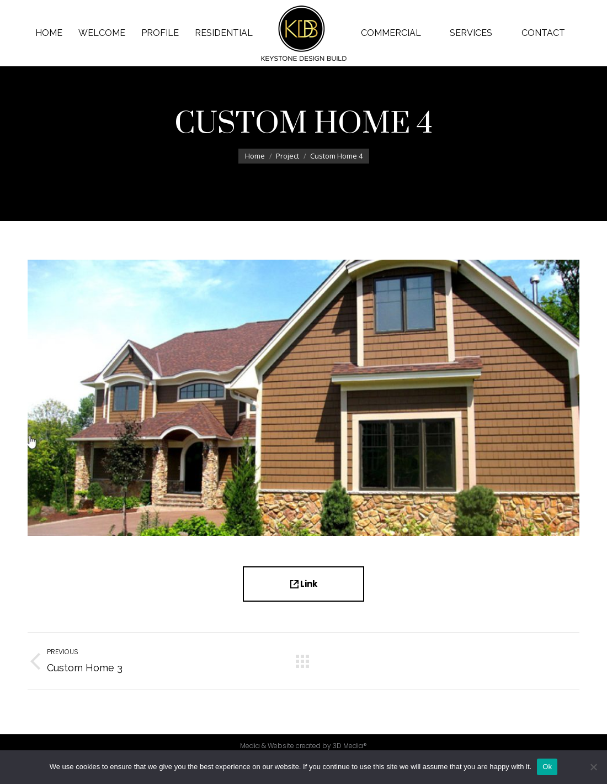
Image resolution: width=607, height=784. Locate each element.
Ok (547, 766)
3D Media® (350, 745)
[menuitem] (49, 33)
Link (303, 584)
